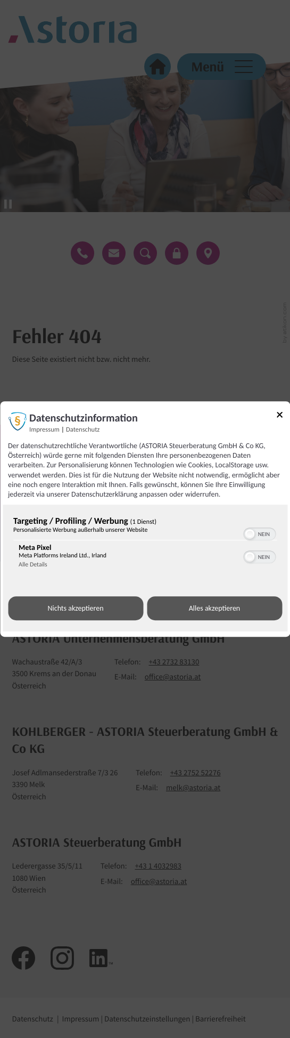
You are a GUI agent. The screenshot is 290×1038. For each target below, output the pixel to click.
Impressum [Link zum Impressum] (44, 430)
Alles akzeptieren (214, 608)
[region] (145, 544)
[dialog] (145, 519)
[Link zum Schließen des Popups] (283, 416)
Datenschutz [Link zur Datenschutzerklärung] (83, 430)
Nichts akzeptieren (75, 608)
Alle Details (33, 565)
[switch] (259, 532)
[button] (249, 534)
